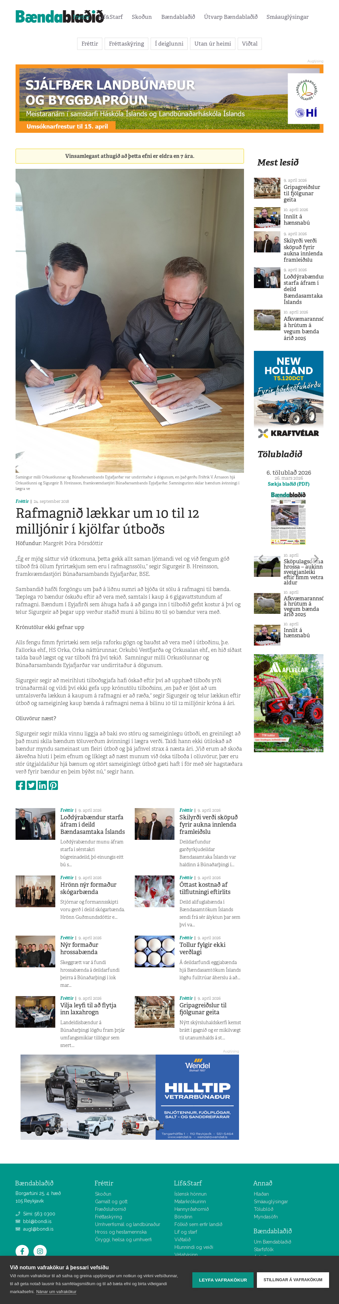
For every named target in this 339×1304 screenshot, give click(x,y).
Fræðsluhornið (110, 1209)
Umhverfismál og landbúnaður (127, 1224)
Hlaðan (261, 1194)
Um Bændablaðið (272, 1242)
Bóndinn (183, 1216)
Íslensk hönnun (190, 1194)
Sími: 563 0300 (35, 1213)
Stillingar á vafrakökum (293, 1280)
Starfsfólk (263, 1249)
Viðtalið (182, 1239)
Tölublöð (263, 1209)
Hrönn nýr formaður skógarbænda (88, 888)
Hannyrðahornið (191, 1209)
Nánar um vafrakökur (56, 1291)
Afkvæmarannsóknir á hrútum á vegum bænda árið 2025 (309, 329)
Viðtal (250, 43)
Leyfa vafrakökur (223, 1280)
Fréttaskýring (126, 43)
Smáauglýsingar (287, 16)
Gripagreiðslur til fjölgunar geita (202, 1009)
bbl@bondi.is (34, 1221)
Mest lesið (278, 162)
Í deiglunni (169, 43)
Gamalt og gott (111, 1201)
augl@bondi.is (35, 1229)
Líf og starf (185, 1232)
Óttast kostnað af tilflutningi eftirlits (204, 888)
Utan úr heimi (212, 43)
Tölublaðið (279, 454)
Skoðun (142, 16)
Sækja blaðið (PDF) (289, 484)
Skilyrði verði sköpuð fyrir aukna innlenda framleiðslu (208, 824)
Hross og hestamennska (121, 1232)
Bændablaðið (178, 16)
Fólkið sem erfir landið (198, 1224)
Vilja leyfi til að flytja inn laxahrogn (88, 1009)
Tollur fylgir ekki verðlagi (202, 948)
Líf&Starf (110, 16)
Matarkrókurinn (190, 1201)
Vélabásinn (186, 1254)
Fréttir (81, 16)
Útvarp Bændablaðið (231, 16)
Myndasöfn (266, 1216)
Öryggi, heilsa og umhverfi (123, 1239)
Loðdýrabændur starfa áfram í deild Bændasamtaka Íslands (92, 824)
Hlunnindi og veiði (193, 1247)
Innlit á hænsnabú (297, 219)
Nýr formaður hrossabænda (79, 948)
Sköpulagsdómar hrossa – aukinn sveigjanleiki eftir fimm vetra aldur (305, 572)
